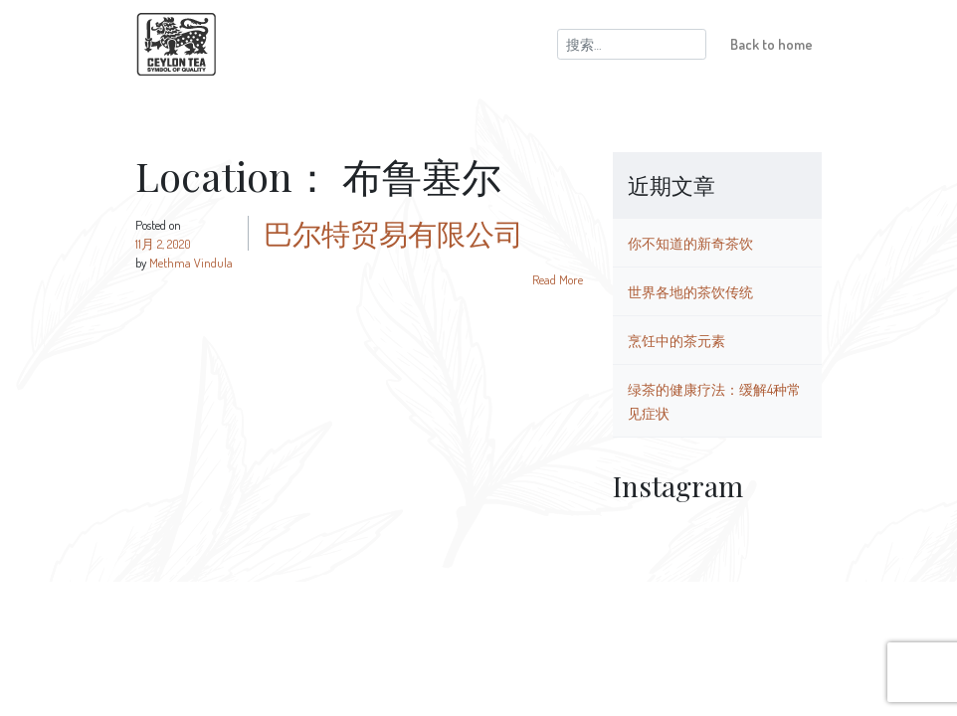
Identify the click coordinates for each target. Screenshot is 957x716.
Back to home (771, 44)
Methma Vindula (191, 262)
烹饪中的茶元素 (676, 340)
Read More (557, 279)
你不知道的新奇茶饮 (690, 243)
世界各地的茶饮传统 (690, 291)
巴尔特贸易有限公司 (393, 233)
